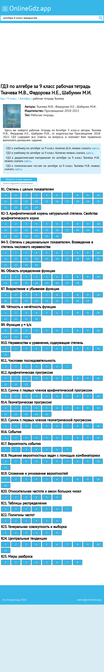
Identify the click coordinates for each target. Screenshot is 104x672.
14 (36, 201)
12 (15, 201)
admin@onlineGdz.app (89, 599)
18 (77, 201)
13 (26, 201)
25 (46, 236)
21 (5, 207)
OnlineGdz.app (30, 8)
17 (67, 201)
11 (5, 201)
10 (98, 195)
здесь (95, 148)
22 (15, 207)
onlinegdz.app (12, 599)
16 (57, 201)
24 (36, 207)
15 (46, 201)
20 (98, 201)
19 (87, 201)
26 (57, 236)
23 (26, 207)
